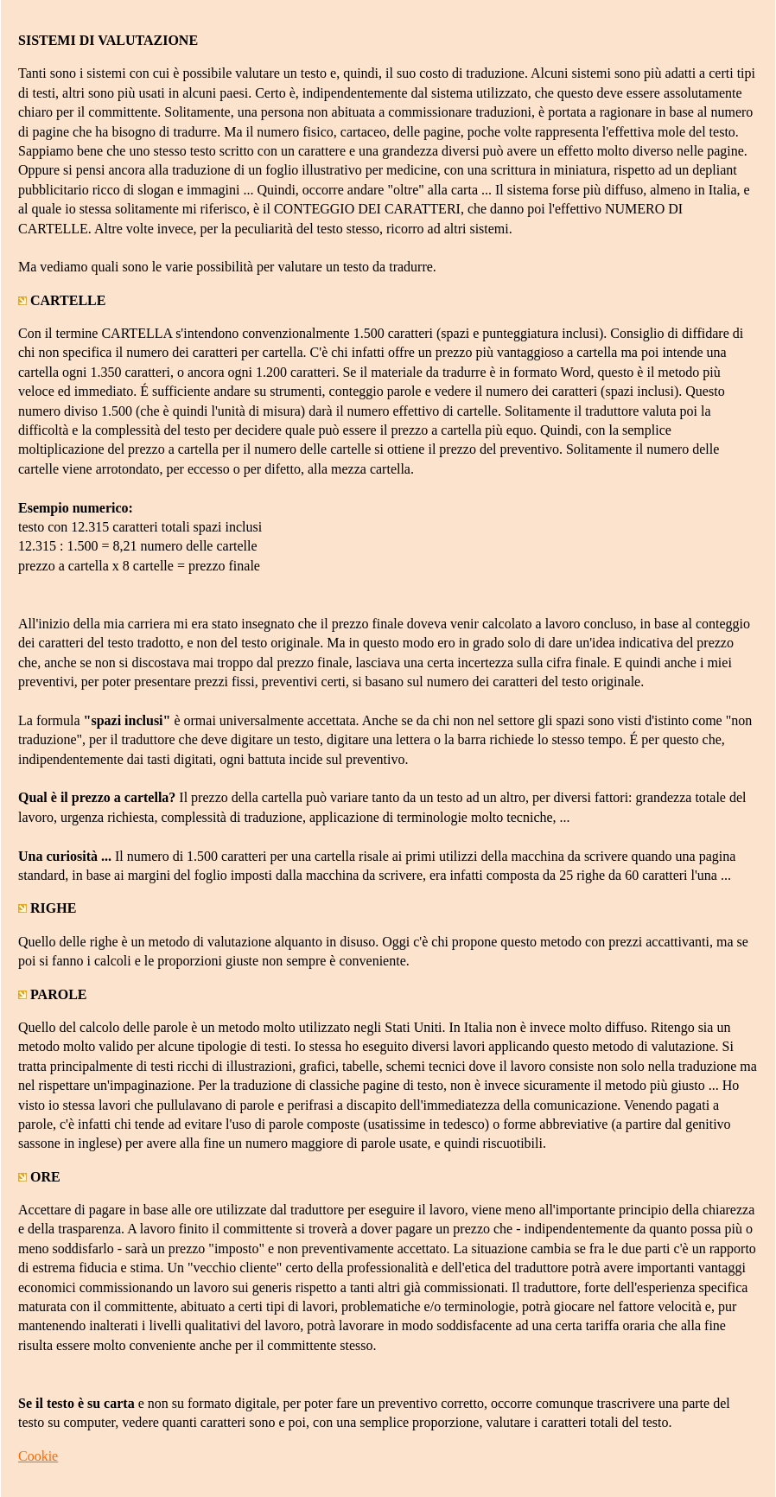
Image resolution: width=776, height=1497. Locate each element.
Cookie (38, 1456)
